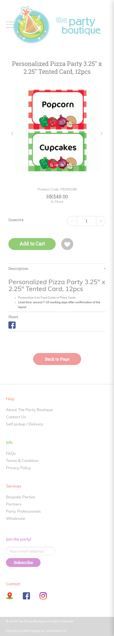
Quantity (16, 219)
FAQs (11, 454)
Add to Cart (32, 243)
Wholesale (15, 519)
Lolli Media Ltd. (56, 631)
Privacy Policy (18, 468)
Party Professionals (23, 511)
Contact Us (16, 417)
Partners (14, 504)
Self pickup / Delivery (24, 424)
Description (18, 268)
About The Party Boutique (29, 410)
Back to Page (57, 359)
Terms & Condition (22, 461)
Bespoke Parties (20, 497)
